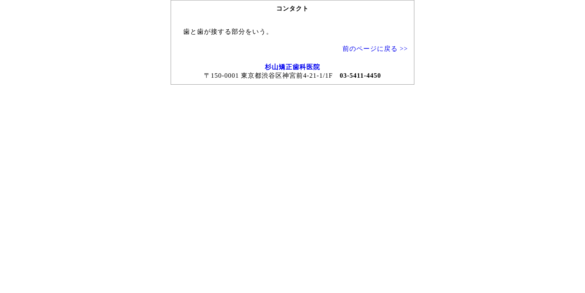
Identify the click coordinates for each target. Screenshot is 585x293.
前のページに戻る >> (375, 48)
